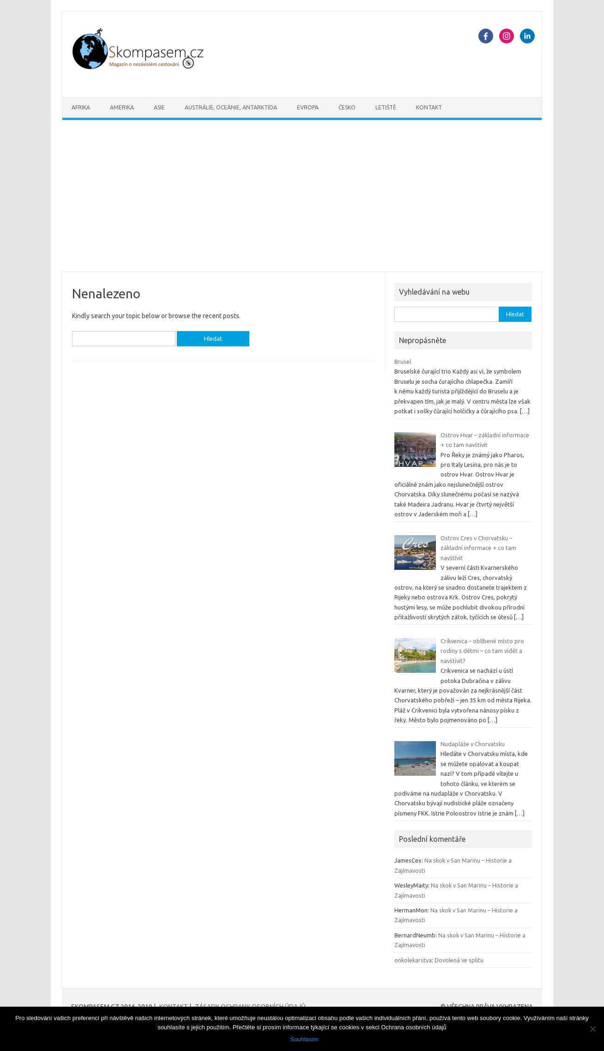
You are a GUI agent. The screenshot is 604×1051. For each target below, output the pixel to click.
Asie (159, 107)
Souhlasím (304, 1039)
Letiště (385, 107)
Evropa (308, 107)
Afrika (81, 107)
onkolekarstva (413, 960)
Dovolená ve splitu (459, 960)
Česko (347, 107)
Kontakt (429, 107)
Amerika (122, 107)
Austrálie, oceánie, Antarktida (231, 107)
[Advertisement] (302, 195)
